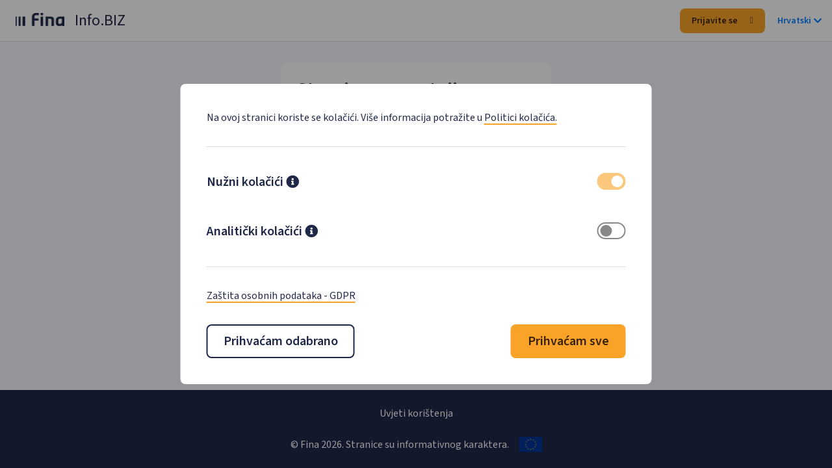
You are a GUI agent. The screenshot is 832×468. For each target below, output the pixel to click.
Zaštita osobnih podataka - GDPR (281, 296)
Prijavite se (722, 20)
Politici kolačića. (520, 117)
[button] (292, 183)
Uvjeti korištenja (416, 413)
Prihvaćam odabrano (281, 341)
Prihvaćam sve (568, 341)
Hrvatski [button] (799, 20)
